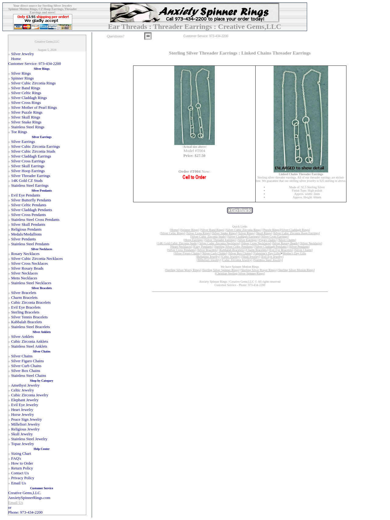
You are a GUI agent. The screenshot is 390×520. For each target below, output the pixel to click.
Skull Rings (264, 233)
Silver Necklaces (310, 243)
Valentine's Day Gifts (267, 253)
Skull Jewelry (250, 256)
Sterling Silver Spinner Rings (221, 270)
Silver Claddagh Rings (295, 230)
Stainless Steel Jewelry (268, 260)
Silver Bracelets (207, 250)
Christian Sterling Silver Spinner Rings (240, 273)
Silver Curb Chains (214, 253)
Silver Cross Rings (198, 233)
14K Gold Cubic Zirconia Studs (177, 243)
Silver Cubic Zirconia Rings (243, 230)
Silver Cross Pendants (181, 250)
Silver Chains (286, 240)
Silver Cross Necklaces (256, 243)
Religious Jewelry (208, 256)
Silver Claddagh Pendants (271, 246)
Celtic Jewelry (230, 256)
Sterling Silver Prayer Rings (258, 270)
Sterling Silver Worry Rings (183, 270)
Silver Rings (246, 233)
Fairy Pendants (203, 246)
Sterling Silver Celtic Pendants (233, 246)
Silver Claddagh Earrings (243, 236)
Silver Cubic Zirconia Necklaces (219, 243)
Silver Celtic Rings (172, 233)
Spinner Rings (189, 230)
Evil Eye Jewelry (272, 256)
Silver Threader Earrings (220, 240)
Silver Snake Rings (224, 233)
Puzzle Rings (271, 230)
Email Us (15, 502)
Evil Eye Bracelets (281, 250)
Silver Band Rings (212, 230)
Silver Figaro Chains (187, 253)
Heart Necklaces (181, 246)
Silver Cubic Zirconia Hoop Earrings (296, 233)
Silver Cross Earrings (274, 236)
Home (174, 230)
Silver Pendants (299, 246)
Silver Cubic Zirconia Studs (208, 236)
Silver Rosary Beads (285, 243)
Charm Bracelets (256, 250)
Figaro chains (267, 240)
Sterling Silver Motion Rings (296, 270)
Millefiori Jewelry (209, 260)
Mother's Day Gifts (294, 253)
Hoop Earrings (194, 240)
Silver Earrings (247, 240)
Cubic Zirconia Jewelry (237, 260)
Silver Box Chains (240, 253)
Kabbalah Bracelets (231, 250)
